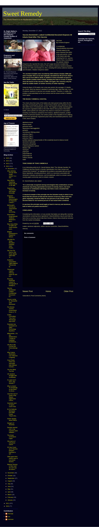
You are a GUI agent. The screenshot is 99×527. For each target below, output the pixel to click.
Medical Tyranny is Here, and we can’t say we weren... (12, 467)
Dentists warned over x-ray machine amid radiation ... (12, 430)
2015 (7, 158)
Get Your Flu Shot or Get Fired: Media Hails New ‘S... (12, 254)
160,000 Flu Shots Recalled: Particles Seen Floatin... (11, 244)
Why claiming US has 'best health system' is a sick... (12, 174)
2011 (7, 503)
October (10, 475)
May (9, 489)
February (11, 497)
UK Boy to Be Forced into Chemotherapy (12, 347)
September (11, 478)
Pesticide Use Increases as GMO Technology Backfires (12, 327)
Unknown (10, 519)
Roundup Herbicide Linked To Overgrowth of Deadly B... (12, 282)
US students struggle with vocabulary (12, 375)
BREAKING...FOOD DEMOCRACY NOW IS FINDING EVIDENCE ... (12, 338)
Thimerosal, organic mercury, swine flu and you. (12, 273)
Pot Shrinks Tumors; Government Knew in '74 (12, 309)
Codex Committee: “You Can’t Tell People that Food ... (11, 318)
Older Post (68, 291)
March (10, 494)
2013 (7, 163)
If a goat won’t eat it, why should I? (11, 381)
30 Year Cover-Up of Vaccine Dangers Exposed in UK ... (12, 450)
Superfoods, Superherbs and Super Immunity (11, 190)
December (11, 168)
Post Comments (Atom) (38, 295)
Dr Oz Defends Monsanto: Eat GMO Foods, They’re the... (12, 412)
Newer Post (28, 291)
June (9, 486)
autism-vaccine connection (49, 226)
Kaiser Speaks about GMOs (12, 419)
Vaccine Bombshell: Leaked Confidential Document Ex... (11, 292)
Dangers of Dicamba (10, 424)
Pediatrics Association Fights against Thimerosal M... (12, 263)
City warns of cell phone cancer (11, 442)
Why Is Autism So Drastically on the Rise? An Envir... (12, 388)
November (11, 473)
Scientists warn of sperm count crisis (12, 404)
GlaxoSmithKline (63, 226)
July (9, 484)
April (9, 492)
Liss (9, 516)
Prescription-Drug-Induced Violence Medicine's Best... (12, 218)
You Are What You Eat (11, 370)
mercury (25, 228)
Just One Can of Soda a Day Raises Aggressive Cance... (12, 397)
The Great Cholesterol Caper (11, 436)
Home (48, 291)
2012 (7, 166)
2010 (7, 506)
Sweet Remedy (22, 13)
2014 (7, 161)
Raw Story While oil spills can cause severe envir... (12, 226)
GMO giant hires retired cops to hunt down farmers (12, 459)
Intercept (10, 513)
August (10, 481)
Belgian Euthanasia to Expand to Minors (12, 234)
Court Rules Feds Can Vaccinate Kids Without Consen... (12, 363)
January (10, 500)
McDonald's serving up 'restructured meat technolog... (12, 208)
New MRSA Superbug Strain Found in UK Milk (12, 182)
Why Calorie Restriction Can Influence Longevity (12, 355)
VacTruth (59, 40)
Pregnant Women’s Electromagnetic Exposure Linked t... (12, 199)
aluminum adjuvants (34, 226)
